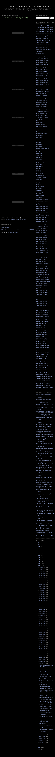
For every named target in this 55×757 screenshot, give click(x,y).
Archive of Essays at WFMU (43, 25)
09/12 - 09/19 (42, 598)
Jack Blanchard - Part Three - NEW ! (44, 31)
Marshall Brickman (40, 124)
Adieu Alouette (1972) (44, 669)
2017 (39, 551)
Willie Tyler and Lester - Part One (44, 376)
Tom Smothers (39, 181)
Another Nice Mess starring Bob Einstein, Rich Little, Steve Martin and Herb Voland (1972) (44, 401)
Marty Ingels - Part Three (42, 287)
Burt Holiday (39, 146)
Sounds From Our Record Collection (44, 484)
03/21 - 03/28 (42, 651)
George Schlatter (40, 175)
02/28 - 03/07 (42, 657)
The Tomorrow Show (13, 219)
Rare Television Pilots (41, 480)
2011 (39, 563)
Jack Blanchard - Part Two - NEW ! (44, 29)
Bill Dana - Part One (41, 259)
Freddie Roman (40, 171)
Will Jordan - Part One (41, 288)
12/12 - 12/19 (42, 571)
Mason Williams (40, 195)
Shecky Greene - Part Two (42, 276)
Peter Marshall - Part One (42, 338)
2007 (39, 749)
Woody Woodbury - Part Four (43, 385)
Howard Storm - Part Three (42, 374)
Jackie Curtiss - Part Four (42, 257)
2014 (39, 557)
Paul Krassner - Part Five (42, 80)
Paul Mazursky (39, 159)
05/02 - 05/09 (42, 638)
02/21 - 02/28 (42, 659)
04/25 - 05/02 (42, 640)
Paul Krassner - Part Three (42, 77)
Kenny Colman (39, 131)
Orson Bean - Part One (41, 113)
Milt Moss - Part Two (41, 343)
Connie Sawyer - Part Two (42, 361)
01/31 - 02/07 (42, 734)
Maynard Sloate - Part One (42, 89)
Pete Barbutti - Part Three (42, 210)
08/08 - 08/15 (42, 609)
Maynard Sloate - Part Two (42, 148)
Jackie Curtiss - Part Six (42, 86)
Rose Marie (39, 153)
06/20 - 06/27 (42, 623)
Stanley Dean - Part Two (42, 265)
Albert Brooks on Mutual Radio (43, 394)
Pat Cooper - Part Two (41, 239)
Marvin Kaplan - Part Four (42, 318)
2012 (39, 561)
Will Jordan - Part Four (41, 294)
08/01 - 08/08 (42, 611)
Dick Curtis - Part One (41, 241)
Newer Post (3, 229)
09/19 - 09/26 (42, 596)
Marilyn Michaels (40, 162)
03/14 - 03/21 (42, 653)
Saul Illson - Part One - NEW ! (43, 38)
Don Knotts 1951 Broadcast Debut (44, 424)
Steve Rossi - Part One (41, 356)
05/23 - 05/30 (42, 632)
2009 (39, 745)
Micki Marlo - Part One (41, 330)
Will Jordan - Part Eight (41, 301)
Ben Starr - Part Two (41, 369)
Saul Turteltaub (39, 51)
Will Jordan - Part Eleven (42, 307)
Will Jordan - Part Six (41, 298)
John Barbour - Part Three (42, 111)
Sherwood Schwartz (41, 177)
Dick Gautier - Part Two (41, 67)
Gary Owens (39, 164)
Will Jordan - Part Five (41, 296)
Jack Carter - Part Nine (41, 106)
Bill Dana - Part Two (41, 261)
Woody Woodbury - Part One (43, 380)
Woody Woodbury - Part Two (43, 382)
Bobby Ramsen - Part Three (43, 349)
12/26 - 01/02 (42, 567)
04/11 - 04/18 (42, 644)
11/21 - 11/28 (42, 577)
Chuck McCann (40, 161)
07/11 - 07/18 (42, 617)
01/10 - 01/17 (42, 740)
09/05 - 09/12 (42, 600)
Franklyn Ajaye (39, 119)
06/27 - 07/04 (42, 621)
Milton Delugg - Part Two (42, 268)
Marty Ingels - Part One (41, 283)
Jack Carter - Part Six (41, 232)
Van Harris (38, 142)
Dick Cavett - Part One (41, 126)
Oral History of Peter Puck (42, 462)
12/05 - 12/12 (42, 573)
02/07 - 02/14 (42, 663)
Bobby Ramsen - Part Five (42, 352)
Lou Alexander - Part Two (42, 201)
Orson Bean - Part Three (42, 117)
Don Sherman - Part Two (42, 365)
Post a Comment (5, 227)
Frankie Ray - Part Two (41, 104)
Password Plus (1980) (44, 710)
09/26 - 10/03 (42, 594)
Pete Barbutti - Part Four (42, 212)
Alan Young (39, 197)
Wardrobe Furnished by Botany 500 (44, 535)
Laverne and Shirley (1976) (45, 708)
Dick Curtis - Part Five (41, 248)
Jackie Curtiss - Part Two (42, 252)
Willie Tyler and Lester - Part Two (44, 378)
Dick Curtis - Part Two (41, 243)
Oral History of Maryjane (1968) (43, 460)
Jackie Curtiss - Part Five (42, 256)
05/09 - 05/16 (42, 636)
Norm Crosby (39, 135)
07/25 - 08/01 (42, 613)
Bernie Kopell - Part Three (42, 60)
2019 (39, 546)
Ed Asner (38, 120)
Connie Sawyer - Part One (42, 360)
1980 (6, 219)
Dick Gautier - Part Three (42, 69)
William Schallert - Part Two (42, 44)
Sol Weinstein (39, 190)
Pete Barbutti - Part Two (42, 208)
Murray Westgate (40, 192)
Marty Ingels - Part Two (41, 285)
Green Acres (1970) (43, 684)
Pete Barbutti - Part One (42, 206)
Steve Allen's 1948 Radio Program (44, 493)
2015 (39, 555)
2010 (39, 565)
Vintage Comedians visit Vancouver (44, 528)
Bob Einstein (39, 137)
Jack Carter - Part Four (41, 228)
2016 (39, 553)
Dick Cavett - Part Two (41, 128)
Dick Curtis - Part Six (41, 93)
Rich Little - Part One (41, 323)
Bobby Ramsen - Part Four (42, 350)
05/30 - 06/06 (42, 630)
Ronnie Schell (39, 173)
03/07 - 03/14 (42, 655)
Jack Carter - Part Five (41, 230)
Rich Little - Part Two (41, 325)
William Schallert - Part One (42, 42)
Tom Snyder (22, 219)
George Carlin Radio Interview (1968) (45, 434)
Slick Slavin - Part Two (41, 97)
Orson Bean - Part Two (41, 115)
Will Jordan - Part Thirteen (42, 310)
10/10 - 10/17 (42, 590)
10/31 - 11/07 (42, 584)
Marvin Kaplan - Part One (42, 312)
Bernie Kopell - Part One (42, 64)
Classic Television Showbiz (27, 6)
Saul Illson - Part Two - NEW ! (43, 40)
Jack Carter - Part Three (42, 226)
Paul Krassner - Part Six (42, 82)
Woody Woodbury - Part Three (43, 383)
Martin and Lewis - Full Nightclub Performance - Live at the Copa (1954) (44, 453)
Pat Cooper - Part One (41, 237)
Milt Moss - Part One (41, 341)
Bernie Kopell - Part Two (42, 62)
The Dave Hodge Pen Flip (42, 498)
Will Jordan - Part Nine (41, 303)
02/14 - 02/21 (42, 661)
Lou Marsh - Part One (41, 334)
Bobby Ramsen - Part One (42, 345)
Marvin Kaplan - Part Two (42, 314)
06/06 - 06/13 (42, 628)
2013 (39, 559)
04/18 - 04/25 (42, 642)
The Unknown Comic (41, 55)
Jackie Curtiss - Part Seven (42, 88)
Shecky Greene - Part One (42, 274)
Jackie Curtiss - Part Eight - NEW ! (44, 35)
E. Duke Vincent (40, 186)
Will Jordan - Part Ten (41, 305)
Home (17, 229)
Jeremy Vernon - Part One (42, 56)
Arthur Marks (39, 155)
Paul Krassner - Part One (42, 73)
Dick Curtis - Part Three (41, 245)
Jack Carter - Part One (41, 223)
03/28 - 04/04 (42, 648)
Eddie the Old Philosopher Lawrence (44, 387)
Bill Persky (38, 168)
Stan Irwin (38, 150)
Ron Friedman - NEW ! (41, 36)
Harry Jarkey (39, 151)
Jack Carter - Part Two (41, 224)
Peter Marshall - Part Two (42, 339)
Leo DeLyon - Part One (41, 270)
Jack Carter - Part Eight (41, 235)
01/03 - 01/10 (42, 742)
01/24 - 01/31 (42, 736)
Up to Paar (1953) (43, 731)
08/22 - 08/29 (42, 605)
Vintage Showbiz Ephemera (42, 530)
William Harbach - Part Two (42, 279)
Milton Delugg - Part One (42, 266)
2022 (39, 542)
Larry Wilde (39, 193)
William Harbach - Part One (42, 277)
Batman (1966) (42, 723)
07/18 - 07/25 (42, 615)
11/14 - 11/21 (42, 580)
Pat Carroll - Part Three (41, 221)
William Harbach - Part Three (43, 281)
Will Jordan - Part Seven (42, 299)
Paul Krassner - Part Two (42, 75)
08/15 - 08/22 (42, 607)
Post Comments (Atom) (12, 232)
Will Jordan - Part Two (41, 290)
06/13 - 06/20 (42, 625)
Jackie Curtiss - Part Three (42, 254)
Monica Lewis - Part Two (42, 321)
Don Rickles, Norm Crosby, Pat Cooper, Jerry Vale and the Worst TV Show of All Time (44, 428)
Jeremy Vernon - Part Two (42, 58)
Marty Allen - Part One (41, 203)
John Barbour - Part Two (42, 109)
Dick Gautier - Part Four (41, 71)
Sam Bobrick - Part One (41, 47)
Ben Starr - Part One (41, 367)
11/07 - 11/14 (42, 582)
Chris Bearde (39, 122)
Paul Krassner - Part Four (42, 78)
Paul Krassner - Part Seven (42, 84)
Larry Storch (39, 182)
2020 (39, 544)
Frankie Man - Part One (41, 327)
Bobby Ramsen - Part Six (42, 354)
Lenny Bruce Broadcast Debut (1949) (45, 443)
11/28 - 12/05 (42, 575)
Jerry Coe (38, 130)
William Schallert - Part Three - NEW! (45, 46)
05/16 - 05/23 (42, 634)
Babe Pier (38, 170)
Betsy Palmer (39, 166)
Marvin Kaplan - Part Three (42, 316)
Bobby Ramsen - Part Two (42, 347)
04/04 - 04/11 (42, 646)
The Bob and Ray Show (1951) (46, 729)
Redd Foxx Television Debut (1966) (44, 482)
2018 (39, 549)
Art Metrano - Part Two (41, 100)
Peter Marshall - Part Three (42, 91)
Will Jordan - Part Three (41, 292)
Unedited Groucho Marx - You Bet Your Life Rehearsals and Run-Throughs (44, 525)
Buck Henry (39, 144)
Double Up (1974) (43, 678)
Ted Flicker (38, 139)
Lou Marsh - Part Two (41, 336)
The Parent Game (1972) (45, 676)
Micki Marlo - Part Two (41, 332)
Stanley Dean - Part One (42, 263)
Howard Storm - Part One (42, 371)
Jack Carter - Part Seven (42, 234)
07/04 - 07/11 (42, 619)
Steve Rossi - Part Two (41, 358)
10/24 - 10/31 (42, 586)
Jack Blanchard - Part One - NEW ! (44, 27)
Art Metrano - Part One (41, 98)
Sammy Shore (39, 179)
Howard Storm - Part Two (42, 372)
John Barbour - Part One (42, 108)
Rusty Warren (39, 188)
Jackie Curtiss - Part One (42, 250)
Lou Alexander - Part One (42, 199)
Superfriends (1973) (43, 671)
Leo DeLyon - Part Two (41, 272)
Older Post (31, 229)
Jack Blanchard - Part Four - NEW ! (44, 33)
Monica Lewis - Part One (42, 319)
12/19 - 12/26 (42, 569)
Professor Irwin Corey (41, 133)
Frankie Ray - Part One (41, 102)
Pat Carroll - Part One (41, 217)
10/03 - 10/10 (42, 592)
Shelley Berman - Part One (42, 214)
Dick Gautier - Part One (41, 66)
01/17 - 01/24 (42, 738)
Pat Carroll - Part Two (41, 219)
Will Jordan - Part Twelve (42, 309)
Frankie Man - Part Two (41, 329)
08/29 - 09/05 (42, 603)
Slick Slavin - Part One (41, 95)
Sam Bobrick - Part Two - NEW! (43, 49)
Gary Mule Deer (40, 53)
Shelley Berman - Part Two (42, 215)
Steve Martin (39, 157)
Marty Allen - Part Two (41, 204)
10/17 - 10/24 (42, 588)
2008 (39, 747)
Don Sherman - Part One (42, 363)
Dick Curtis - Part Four (41, 246)
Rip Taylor (38, 184)
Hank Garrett (39, 141)
